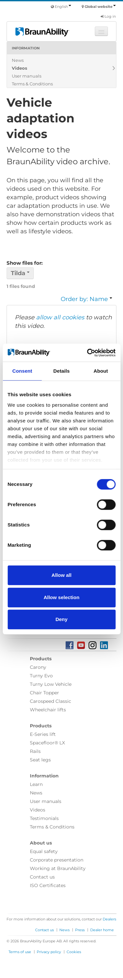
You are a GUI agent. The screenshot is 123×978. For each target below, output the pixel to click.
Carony (38, 667)
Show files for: (25, 263)
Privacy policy (49, 952)
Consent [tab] (22, 371)
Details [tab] (61, 371)
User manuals (26, 76)
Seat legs (40, 759)
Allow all (61, 575)
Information (26, 48)
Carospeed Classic (50, 701)
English (63, 6)
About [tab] (100, 371)
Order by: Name (86, 299)
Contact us (42, 877)
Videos (19, 68)
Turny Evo (41, 675)
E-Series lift (43, 734)
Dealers (109, 919)
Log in (108, 16)
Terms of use (20, 952)
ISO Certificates (48, 885)
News (18, 60)
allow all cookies (60, 317)
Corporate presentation (56, 859)
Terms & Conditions (32, 83)
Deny (61, 619)
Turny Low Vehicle (51, 684)
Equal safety (44, 851)
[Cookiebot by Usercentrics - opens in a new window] (87, 352)
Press (80, 930)
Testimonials (44, 818)
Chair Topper (44, 692)
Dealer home (102, 930)
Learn (36, 784)
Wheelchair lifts (48, 709)
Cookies (74, 952)
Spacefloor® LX (47, 742)
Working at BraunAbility (58, 868)
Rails (35, 751)
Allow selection (61, 597)
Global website (100, 6)
